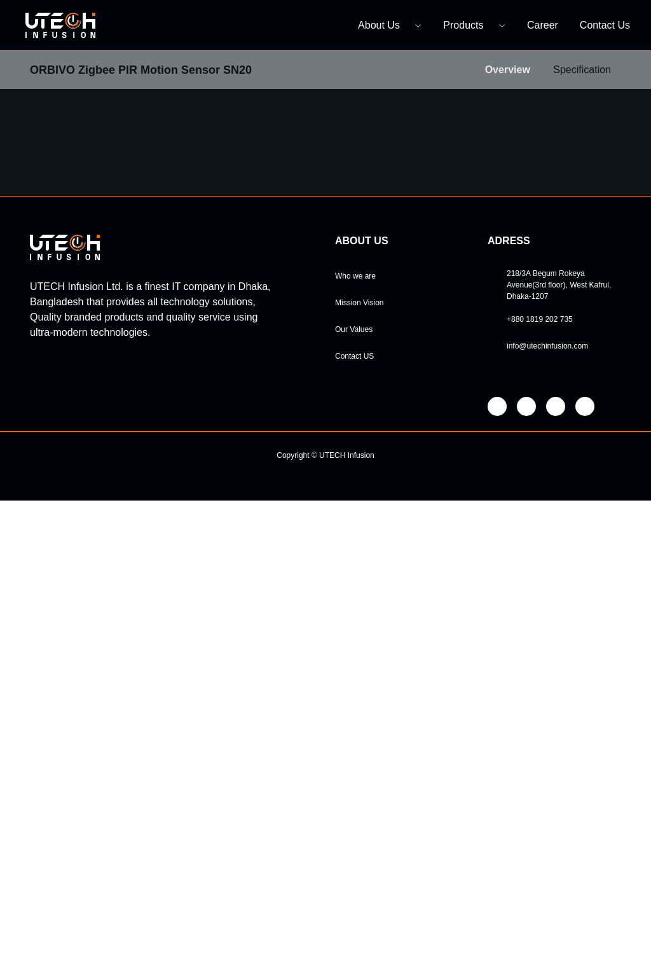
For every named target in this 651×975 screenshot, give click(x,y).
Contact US (356, 830)
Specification (579, 70)
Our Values (355, 803)
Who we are (356, 750)
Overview (501, 70)
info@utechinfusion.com (552, 820)
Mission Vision (361, 777)
